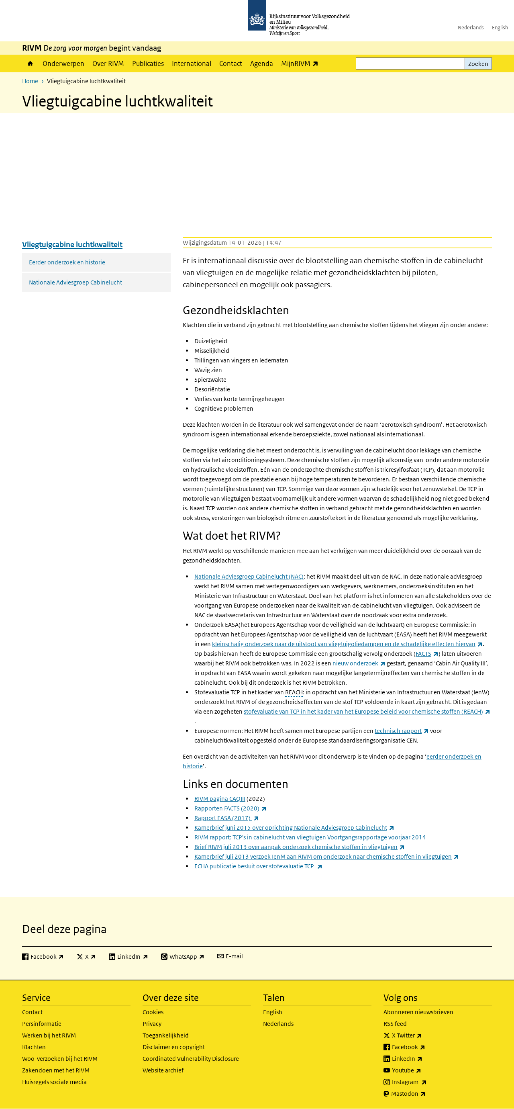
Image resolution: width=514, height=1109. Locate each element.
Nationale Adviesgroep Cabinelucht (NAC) (249, 576)
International (191, 63)
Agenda (261, 63)
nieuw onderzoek (359, 663)
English (500, 27)
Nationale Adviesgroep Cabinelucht (75, 282)
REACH (294, 692)
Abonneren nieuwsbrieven (418, 1012)
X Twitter (424, 1035)
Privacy (152, 1023)
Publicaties (148, 63)
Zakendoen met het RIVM (56, 1070)
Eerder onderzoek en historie (67, 262)
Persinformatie (41, 1023)
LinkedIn (425, 1059)
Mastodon (426, 1094)
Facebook (426, 1047)
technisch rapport (402, 731)
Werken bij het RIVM (49, 1035)
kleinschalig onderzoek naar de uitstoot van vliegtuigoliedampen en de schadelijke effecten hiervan (347, 644)
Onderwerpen (63, 63)
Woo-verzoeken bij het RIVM (60, 1058)
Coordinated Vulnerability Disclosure (191, 1058)
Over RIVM (108, 63)
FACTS (427, 653)
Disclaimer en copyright (174, 1047)
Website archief (163, 1070)
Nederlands (471, 27)
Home (30, 63)
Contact (230, 63)
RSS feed (395, 1023)
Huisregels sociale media (54, 1082)
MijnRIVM (301, 63)
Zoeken (478, 64)
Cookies (153, 1012)
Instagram (427, 1082)
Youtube (424, 1070)
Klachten (34, 1047)
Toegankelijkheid (166, 1035)
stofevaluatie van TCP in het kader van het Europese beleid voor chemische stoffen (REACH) (367, 711)
